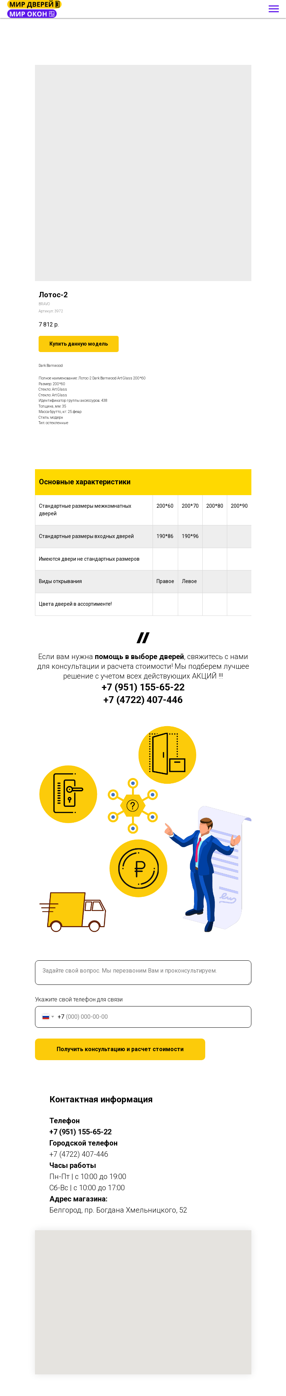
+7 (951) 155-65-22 (143, 687)
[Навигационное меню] (274, 9)
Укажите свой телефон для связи (79, 999)
